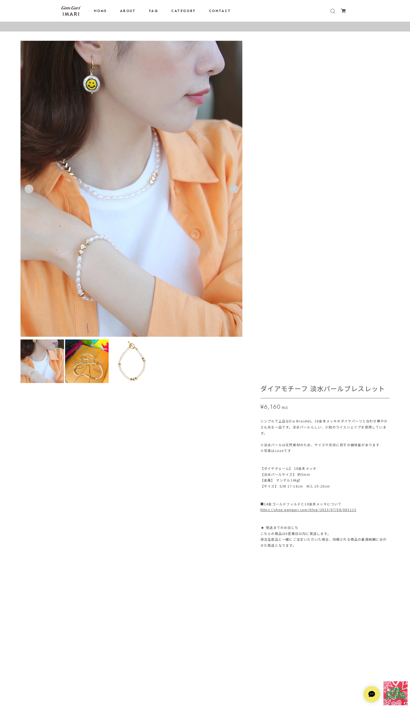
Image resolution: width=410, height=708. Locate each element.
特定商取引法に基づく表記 (205, 682)
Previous (29, 190)
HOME (100, 10)
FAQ (153, 10)
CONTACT (220, 10)
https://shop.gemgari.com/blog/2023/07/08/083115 (308, 168)
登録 (238, 655)
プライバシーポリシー (205, 675)
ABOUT (128, 10)
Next (233, 190)
